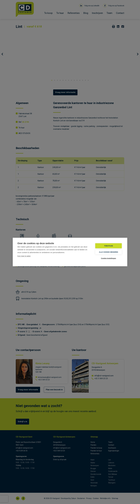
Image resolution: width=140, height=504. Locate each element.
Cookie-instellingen (108, 258)
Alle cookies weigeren (108, 252)
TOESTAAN (108, 246)
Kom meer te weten (24, 256)
